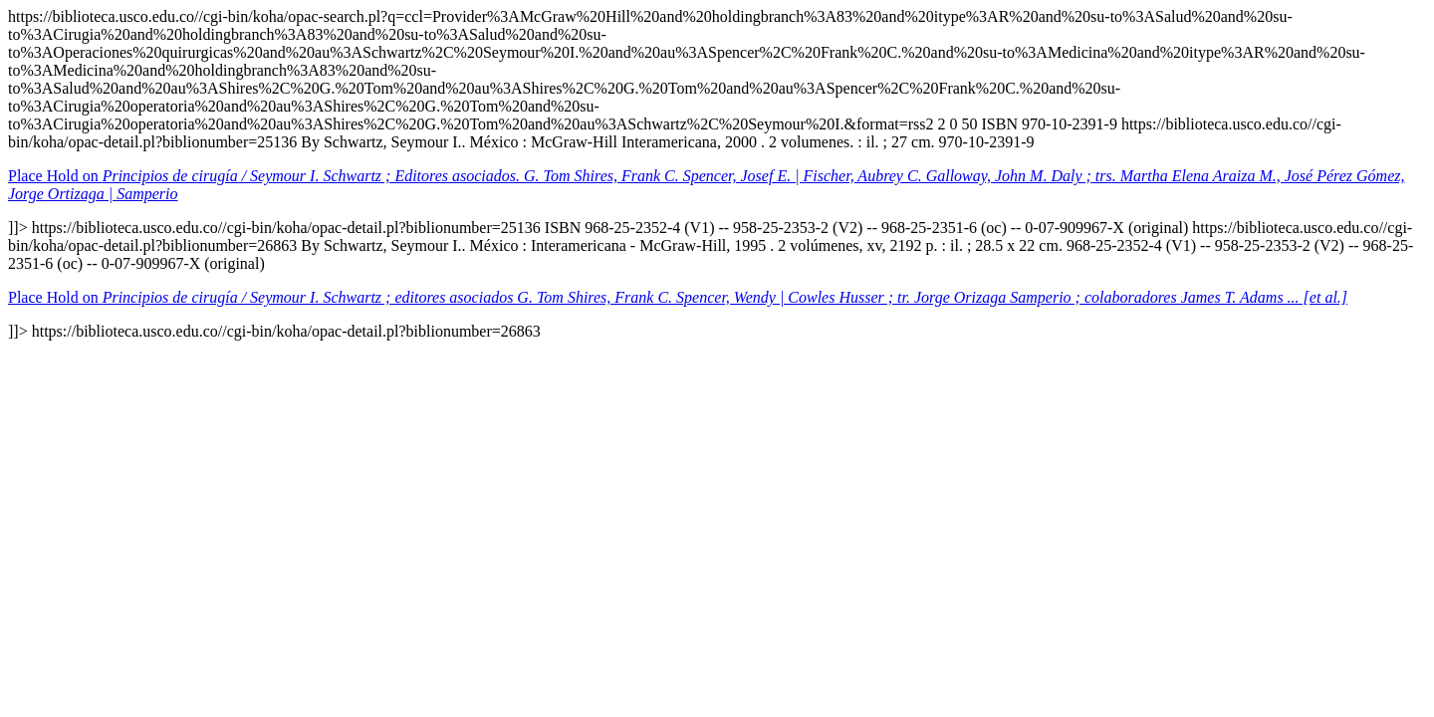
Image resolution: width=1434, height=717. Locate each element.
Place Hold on (677, 297)
